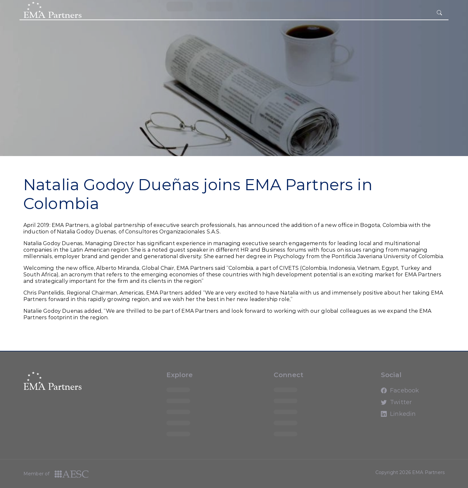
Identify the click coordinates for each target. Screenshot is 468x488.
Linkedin (387, 417)
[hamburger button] (439, 13)
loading (180, 6)
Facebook (387, 393)
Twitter (387, 405)
